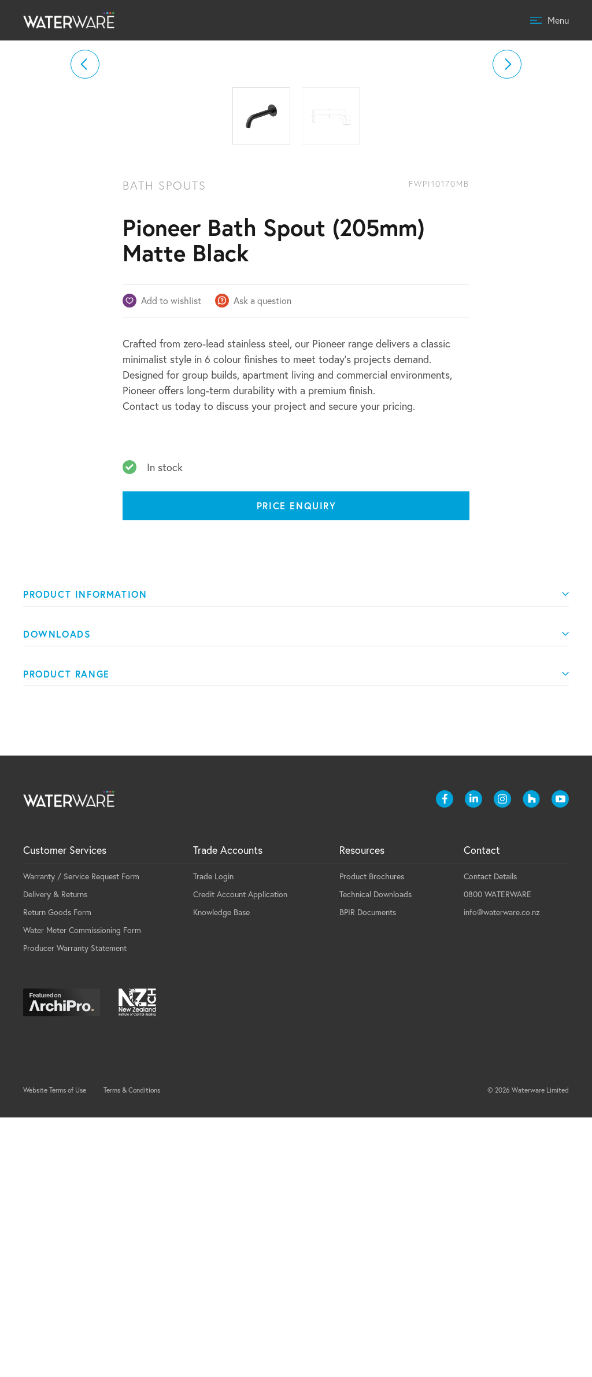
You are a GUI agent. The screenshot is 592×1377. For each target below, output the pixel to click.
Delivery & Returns (55, 1153)
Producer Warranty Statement (75, 1207)
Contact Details (490, 1135)
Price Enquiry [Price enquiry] (296, 765)
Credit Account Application (240, 1153)
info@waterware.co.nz (502, 1171)
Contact (482, 1109)
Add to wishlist (171, 560)
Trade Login (213, 1135)
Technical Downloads (375, 1153)
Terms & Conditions (131, 1349)
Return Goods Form (57, 1171)
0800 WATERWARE (497, 1153)
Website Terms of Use (54, 1349)
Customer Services (64, 1109)
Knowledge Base (221, 1171)
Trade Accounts (227, 1109)
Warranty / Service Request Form (81, 1135)
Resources (361, 1109)
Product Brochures (371, 1135)
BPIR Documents (367, 1171)
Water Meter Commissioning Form (82, 1189)
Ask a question (262, 560)
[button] (85, 193)
